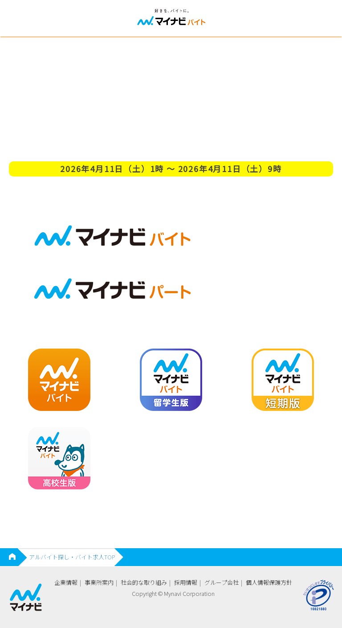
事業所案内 (99, 582)
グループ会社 (221, 582)
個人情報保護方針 (269, 582)
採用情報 (185, 582)
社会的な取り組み (144, 582)
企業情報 (65, 582)
